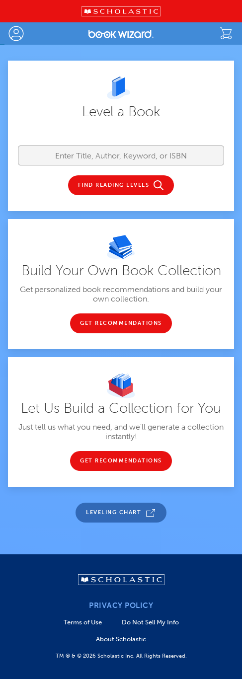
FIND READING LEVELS (114, 185)
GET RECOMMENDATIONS (121, 323)
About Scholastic (121, 639)
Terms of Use (83, 622)
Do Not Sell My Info (150, 622)
